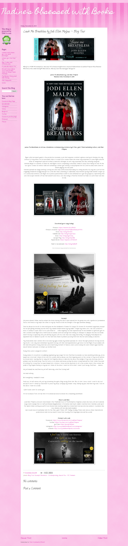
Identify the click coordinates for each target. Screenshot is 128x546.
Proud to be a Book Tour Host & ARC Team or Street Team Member (9, 71)
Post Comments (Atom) (37, 542)
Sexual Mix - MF (64, 475)
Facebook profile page (9, 117)
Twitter (4, 114)
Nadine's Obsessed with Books (58, 12)
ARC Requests (6, 80)
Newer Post (26, 538)
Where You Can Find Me (8, 59)
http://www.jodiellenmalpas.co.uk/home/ (67, 429)
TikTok (4, 109)
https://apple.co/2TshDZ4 (68, 240)
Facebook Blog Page (8, 101)
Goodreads (5, 104)
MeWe (4, 122)
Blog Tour (31, 475)
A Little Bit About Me (9, 66)
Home (64, 538)
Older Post (102, 538)
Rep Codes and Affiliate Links (7, 63)
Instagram (5, 106)
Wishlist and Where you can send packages (8, 54)
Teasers (72, 475)
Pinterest (5, 119)
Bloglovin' (5, 111)
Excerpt (37, 475)
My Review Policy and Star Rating (9, 77)
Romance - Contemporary (49, 475)
